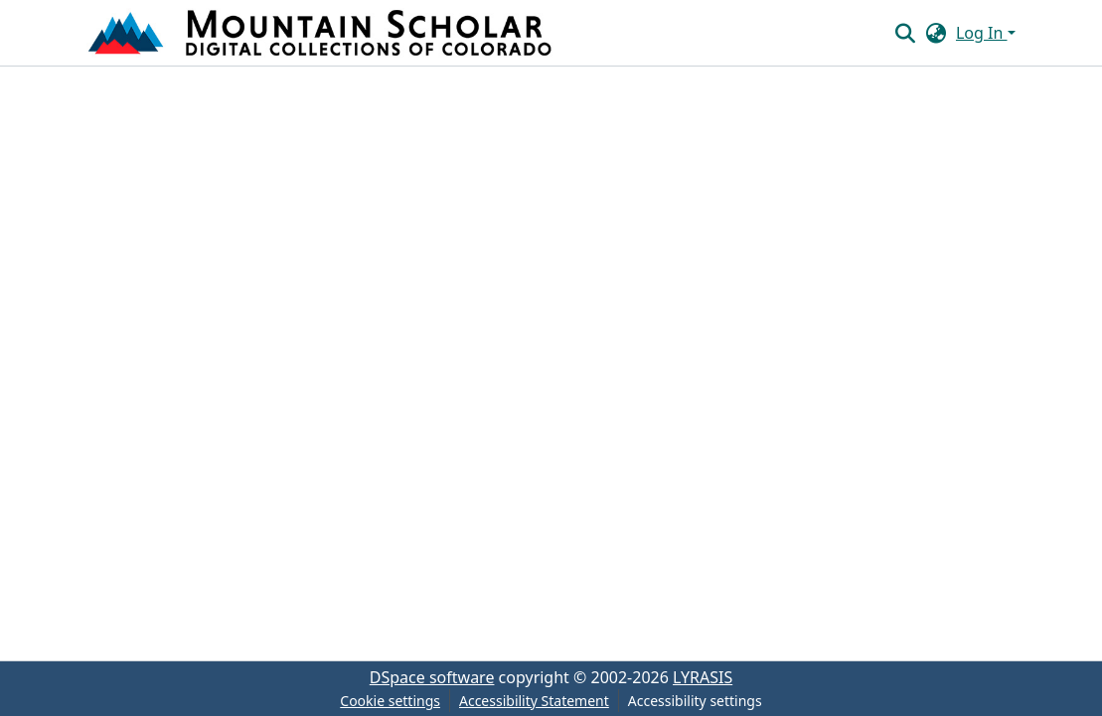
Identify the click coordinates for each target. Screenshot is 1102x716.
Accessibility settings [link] (695, 700)
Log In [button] (982, 33)
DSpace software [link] (432, 677)
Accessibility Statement (534, 700)
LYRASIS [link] (702, 677)
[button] (321, 33)
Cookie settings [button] (390, 700)
